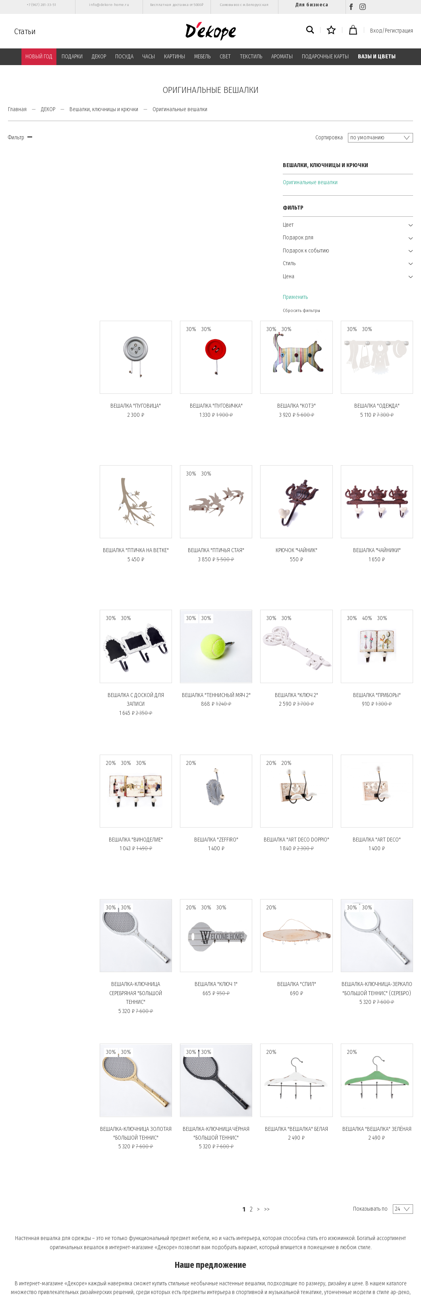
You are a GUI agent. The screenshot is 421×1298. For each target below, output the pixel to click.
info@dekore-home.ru (109, 4)
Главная (17, 109)
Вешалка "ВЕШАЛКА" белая (300, 945)
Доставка (19, 1253)
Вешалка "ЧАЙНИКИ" (378, 378)
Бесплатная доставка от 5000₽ (176, 4)
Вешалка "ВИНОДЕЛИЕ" (146, 662)
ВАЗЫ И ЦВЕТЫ (377, 56)
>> (273, 1025)
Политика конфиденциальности (148, 1209)
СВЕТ (225, 56)
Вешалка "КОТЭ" (301, 236)
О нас (16, 1209)
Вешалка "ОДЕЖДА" (378, 236)
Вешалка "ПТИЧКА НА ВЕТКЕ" (146, 378)
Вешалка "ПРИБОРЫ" (378, 520)
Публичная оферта (132, 1220)
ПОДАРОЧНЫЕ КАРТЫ (325, 56)
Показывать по (370, 1025)
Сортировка (329, 137)
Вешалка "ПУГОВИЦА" (146, 236)
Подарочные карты (31, 1231)
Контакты (123, 1242)
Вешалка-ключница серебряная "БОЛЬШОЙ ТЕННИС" (146, 812)
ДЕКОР (99, 56)
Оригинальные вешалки (35, 179)
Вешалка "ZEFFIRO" (223, 662)
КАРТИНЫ (174, 56)
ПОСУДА (124, 56)
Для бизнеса (311, 5)
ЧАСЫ (149, 56)
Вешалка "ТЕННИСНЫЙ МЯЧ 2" (223, 520)
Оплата (120, 1198)
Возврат (18, 1264)
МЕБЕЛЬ (202, 56)
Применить (20, 294)
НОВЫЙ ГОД (38, 56)
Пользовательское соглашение (147, 1231)
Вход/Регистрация (391, 30)
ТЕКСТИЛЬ (251, 56)
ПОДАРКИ (72, 56)
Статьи (25, 31)
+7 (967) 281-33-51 (41, 4)
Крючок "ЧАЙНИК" (301, 378)
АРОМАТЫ (282, 56)
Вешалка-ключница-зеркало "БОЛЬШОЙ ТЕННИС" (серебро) (378, 812)
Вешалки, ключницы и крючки (104, 109)
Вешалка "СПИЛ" (301, 803)
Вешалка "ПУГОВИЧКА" (223, 236)
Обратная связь (129, 1253)
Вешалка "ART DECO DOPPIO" (301, 662)
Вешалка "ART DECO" (378, 662)
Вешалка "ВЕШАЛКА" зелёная (378, 945)
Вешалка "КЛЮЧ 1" (223, 803)
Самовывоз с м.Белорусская (244, 4)
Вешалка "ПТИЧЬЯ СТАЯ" (223, 378)
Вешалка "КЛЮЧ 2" (301, 520)
